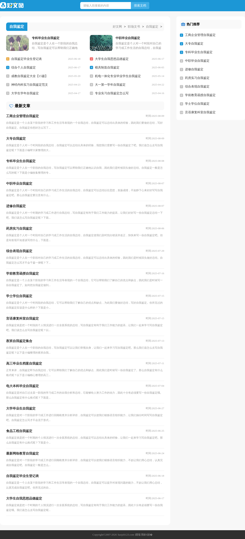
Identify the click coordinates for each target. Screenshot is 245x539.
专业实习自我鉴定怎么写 (112, 93)
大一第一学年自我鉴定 (110, 84)
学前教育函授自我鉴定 (200, 95)
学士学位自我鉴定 (197, 103)
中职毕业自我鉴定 (197, 60)
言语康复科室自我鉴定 (200, 112)
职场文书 (134, 26)
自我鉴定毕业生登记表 (26, 58)
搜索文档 (140, 5)
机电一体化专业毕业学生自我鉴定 (118, 75)
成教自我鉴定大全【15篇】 (29, 75)
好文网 (117, 26)
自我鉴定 (152, 26)
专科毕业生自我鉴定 (199, 52)
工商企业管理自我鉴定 (200, 35)
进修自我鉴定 (194, 69)
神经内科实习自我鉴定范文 (29, 84)
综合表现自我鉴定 (197, 86)
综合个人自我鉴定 (23, 67)
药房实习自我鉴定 (197, 78)
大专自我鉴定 (194, 43)
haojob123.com (126, 534)
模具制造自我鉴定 (107, 67)
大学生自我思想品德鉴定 (112, 58)
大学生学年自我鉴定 (25, 93)
